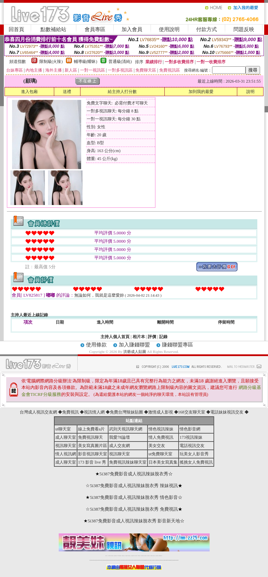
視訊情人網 (94, 412)
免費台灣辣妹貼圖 (126, 412)
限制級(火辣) (51, 61)
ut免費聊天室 (160, 454)
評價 (152, 336)
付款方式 (206, 29)
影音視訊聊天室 (92, 454)
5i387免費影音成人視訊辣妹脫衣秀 (133, 473)
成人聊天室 (65, 437)
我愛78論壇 (119, 437)
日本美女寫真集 (163, 462)
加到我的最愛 (201, 91)
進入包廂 (29, 91)
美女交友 (157, 445)
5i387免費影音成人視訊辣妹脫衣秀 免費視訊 (134, 509)
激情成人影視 (160, 412)
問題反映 (243, 29)
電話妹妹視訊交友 (226, 412)
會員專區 (95, 29)
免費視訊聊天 (90, 437)
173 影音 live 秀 (92, 462)
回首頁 (16, 29)
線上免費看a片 (91, 429)
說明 (250, 91)
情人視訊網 (65, 454)
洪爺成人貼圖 (134, 352)
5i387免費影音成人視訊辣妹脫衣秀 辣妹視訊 (134, 485)
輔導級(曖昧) (85, 61)
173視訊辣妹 (191, 437)
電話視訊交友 (192, 445)
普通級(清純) (120, 61)
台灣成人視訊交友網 (38, 412)
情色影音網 (190, 429)
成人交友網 (119, 445)
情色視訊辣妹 (161, 429)
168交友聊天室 (191, 412)
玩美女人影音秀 (194, 454)
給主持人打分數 (122, 91)
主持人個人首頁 (115, 336)
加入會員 (132, 29)
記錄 (163, 336)
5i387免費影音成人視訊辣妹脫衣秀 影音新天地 (134, 520)
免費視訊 (70, 412)
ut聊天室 (63, 429)
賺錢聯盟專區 (177, 344)
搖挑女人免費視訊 (196, 462)
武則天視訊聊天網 (125, 429)
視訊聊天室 (65, 445)
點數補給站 (53, 29)
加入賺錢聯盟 (134, 344)
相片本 (139, 336)
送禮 (67, 91)
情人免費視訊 (161, 437)
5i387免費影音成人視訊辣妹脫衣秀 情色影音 (134, 497)
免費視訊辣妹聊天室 (127, 462)
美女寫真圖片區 (92, 445)
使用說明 (169, 29)
